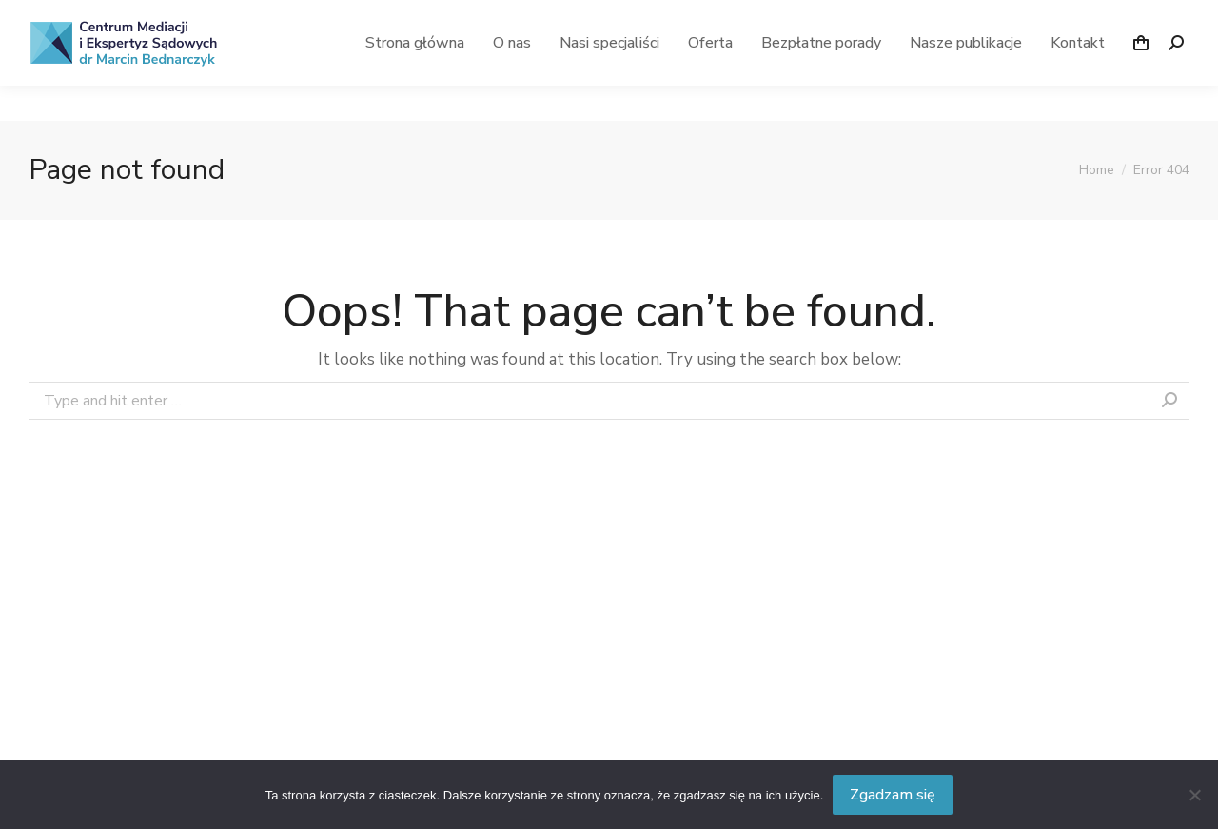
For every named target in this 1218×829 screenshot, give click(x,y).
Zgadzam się (892, 794)
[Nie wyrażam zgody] (1194, 794)
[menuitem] (414, 78)
